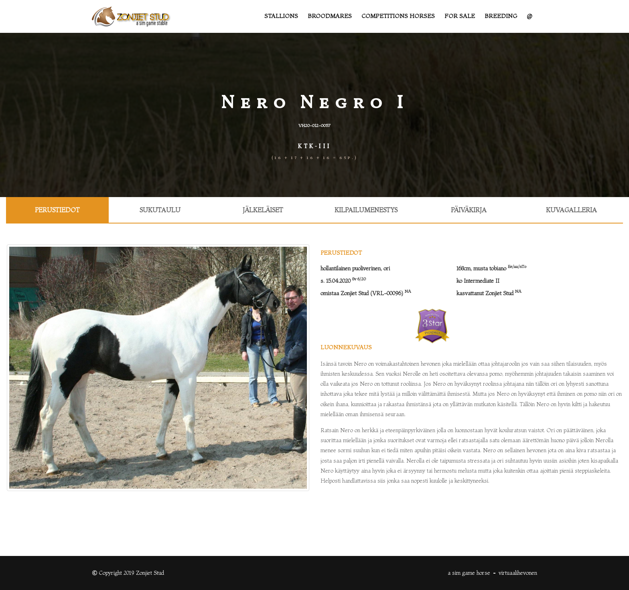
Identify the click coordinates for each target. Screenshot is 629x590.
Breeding (501, 16)
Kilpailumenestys (366, 210)
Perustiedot (57, 210)
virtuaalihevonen (518, 572)
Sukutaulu (160, 210)
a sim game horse (469, 572)
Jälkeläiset (263, 210)
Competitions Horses (398, 16)
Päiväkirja (469, 210)
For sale (459, 16)
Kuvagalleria (571, 210)
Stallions (281, 16)
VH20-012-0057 (314, 125)
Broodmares (330, 16)
